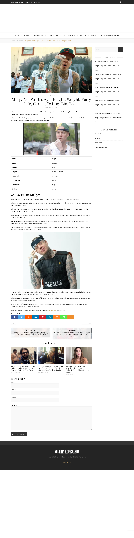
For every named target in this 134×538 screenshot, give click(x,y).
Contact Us (29, 2)
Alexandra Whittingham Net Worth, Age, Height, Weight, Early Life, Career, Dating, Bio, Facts (108, 117)
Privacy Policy (19, 2)
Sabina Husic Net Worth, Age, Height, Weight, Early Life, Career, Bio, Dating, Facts (51, 368)
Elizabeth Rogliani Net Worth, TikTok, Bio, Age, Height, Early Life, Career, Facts (77, 369)
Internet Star (53, 36)
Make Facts (98, 143)
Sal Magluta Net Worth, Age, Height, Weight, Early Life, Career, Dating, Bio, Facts (23, 368)
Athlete (27, 36)
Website (13, 397)
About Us (37, 2)
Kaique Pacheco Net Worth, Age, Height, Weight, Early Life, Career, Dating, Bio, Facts (108, 78)
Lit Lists (97, 138)
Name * (13, 382)
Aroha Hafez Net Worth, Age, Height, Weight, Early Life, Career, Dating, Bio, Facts (107, 91)
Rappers (94, 36)
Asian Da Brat (51, 310)
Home (12, 2)
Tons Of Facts (99, 134)
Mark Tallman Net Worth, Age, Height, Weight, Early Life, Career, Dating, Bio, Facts (107, 104)
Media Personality (68, 36)
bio (23, 292)
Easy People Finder (101, 147)
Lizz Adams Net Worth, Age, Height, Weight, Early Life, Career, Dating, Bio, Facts (107, 65)
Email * (13, 390)
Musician (83, 36)
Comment (14, 405)
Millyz (13, 323)
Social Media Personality (110, 36)
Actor (17, 36)
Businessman (38, 36)
